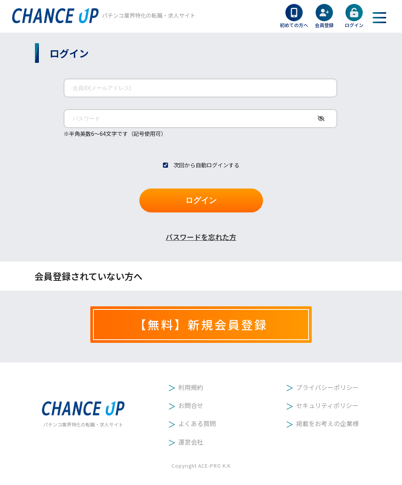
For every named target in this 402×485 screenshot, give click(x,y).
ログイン (201, 200)
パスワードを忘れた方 (201, 237)
